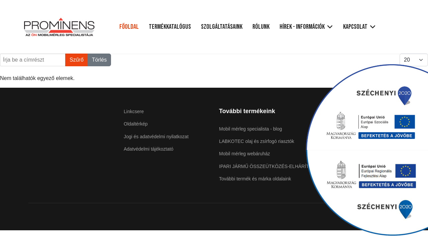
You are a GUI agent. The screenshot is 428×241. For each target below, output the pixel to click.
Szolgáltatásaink (221, 27)
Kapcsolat (355, 27)
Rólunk (261, 27)
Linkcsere (134, 111)
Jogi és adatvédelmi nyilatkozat (156, 136)
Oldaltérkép (136, 124)
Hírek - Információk (302, 27)
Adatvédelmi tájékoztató (149, 149)
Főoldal (129, 27)
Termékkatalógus (170, 27)
